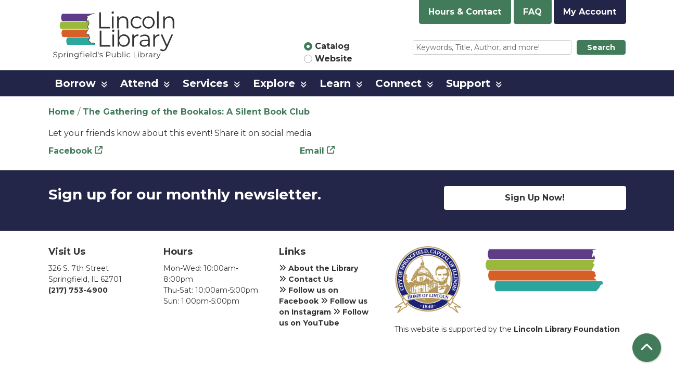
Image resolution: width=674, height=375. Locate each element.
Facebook (70, 151)
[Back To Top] (646, 347)
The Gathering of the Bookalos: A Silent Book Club (196, 112)
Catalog (332, 46)
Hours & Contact (464, 12)
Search (601, 47)
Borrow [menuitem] (75, 83)
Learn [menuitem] (335, 83)
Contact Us (306, 279)
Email (312, 151)
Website (333, 59)
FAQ (532, 12)
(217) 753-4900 (78, 290)
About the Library (318, 268)
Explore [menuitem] (274, 83)
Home (61, 112)
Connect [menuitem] (398, 83)
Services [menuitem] (205, 83)
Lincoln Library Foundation (567, 329)
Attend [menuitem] (139, 83)
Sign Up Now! (535, 198)
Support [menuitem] (468, 83)
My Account (589, 12)
